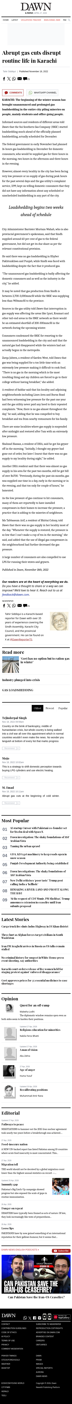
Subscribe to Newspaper (48, 1324)
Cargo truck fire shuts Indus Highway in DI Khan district (34, 926)
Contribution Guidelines (13, 1328)
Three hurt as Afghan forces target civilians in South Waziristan (32, 936)
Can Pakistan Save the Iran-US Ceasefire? (36, 1297)
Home (6, 20)
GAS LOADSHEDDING (17, 690)
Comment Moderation (12, 1349)
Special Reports (44, 1368)
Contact (5, 1324)
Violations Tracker (31, 20)
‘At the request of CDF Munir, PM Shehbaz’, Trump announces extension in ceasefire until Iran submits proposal (40, 902)
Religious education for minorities (40, 1030)
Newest (50, 708)
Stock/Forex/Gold (10, 1360)
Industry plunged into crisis (21, 680)
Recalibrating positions (34, 1089)
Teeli (3, 1396)
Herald (5, 1391)
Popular (63, 708)
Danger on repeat (12, 1208)
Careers (40, 1341)
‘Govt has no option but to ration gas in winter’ (45, 660)
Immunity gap (9, 1184)
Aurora (40, 1372)
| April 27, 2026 (36, 13)
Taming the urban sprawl (25, 846)
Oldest (37, 708)
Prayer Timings (9, 1356)
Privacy (5, 1345)
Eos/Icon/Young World (12, 1383)
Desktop (5, 1368)
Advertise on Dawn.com (48, 1332)
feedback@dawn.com (15, 595)
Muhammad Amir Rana (31, 1095)
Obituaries (41, 1345)
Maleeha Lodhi (27, 1011)
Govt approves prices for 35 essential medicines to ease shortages (34, 982)
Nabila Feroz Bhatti (29, 1035)
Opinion (9, 998)
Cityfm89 (5, 1387)
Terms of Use (8, 1341)
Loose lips (7, 1228)
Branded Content (45, 1336)
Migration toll (9, 1164)
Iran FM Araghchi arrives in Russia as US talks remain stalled (33, 948)
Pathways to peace (12, 1124)
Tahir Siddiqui (9, 71)
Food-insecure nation (14, 1144)
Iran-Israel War (52, 20)
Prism (39, 1360)
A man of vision (28, 1050)
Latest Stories (15, 919)
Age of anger (27, 1069)
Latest (15, 20)
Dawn (38, 1356)
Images (39, 1364)
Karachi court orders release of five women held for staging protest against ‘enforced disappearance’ (32, 970)
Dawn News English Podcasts (20, 1250)
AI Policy (5, 1336)
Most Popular (15, 820)
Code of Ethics (9, 1332)
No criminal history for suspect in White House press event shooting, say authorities (32, 959)
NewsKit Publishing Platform (48, 1387)
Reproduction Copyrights (49, 1328)
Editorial (10, 1113)
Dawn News (41, 1376)
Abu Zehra (25, 1055)
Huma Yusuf (26, 1075)
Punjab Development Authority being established (39, 863)
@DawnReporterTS (21, 639)
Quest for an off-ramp (34, 1005)
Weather (5, 1364)
